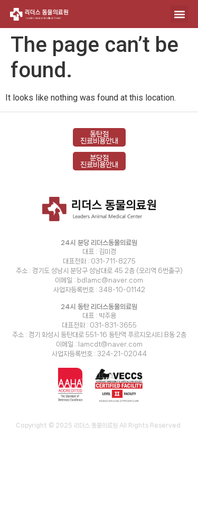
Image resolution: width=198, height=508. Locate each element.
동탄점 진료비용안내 (99, 137)
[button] (179, 14)
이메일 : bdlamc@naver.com (99, 280)
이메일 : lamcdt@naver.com (99, 344)
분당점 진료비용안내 (99, 161)
